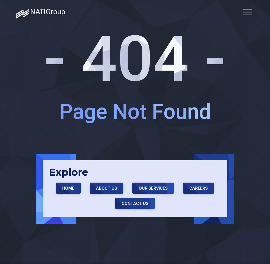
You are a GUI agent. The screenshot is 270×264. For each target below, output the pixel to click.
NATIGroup (40, 14)
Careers (198, 188)
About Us (106, 188)
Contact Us (135, 203)
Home (68, 188)
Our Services (153, 188)
